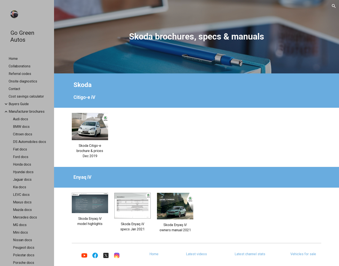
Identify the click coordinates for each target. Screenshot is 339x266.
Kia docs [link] (19, 187)
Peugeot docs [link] (23, 247)
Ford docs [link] (20, 157)
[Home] (154, 254)
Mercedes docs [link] (25, 217)
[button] (334, 6)
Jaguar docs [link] (22, 179)
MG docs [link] (20, 225)
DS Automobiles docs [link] (29, 142)
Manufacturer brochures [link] (27, 111)
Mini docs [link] (20, 232)
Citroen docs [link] (22, 134)
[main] (196, 36)
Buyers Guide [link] (19, 104)
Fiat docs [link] (20, 149)
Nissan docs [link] (22, 240)
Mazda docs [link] (22, 210)
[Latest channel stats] (249, 254)
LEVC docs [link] (21, 195)
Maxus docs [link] (22, 202)
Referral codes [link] (20, 74)
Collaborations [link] (19, 66)
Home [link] (13, 59)
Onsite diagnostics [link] (23, 81)
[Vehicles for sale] (303, 254)
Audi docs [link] (20, 119)
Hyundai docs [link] (23, 172)
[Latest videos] (196, 254)
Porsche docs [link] (23, 263)
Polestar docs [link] (23, 255)
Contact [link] (14, 89)
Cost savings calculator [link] (26, 96)
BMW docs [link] (21, 127)
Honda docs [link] (22, 164)
